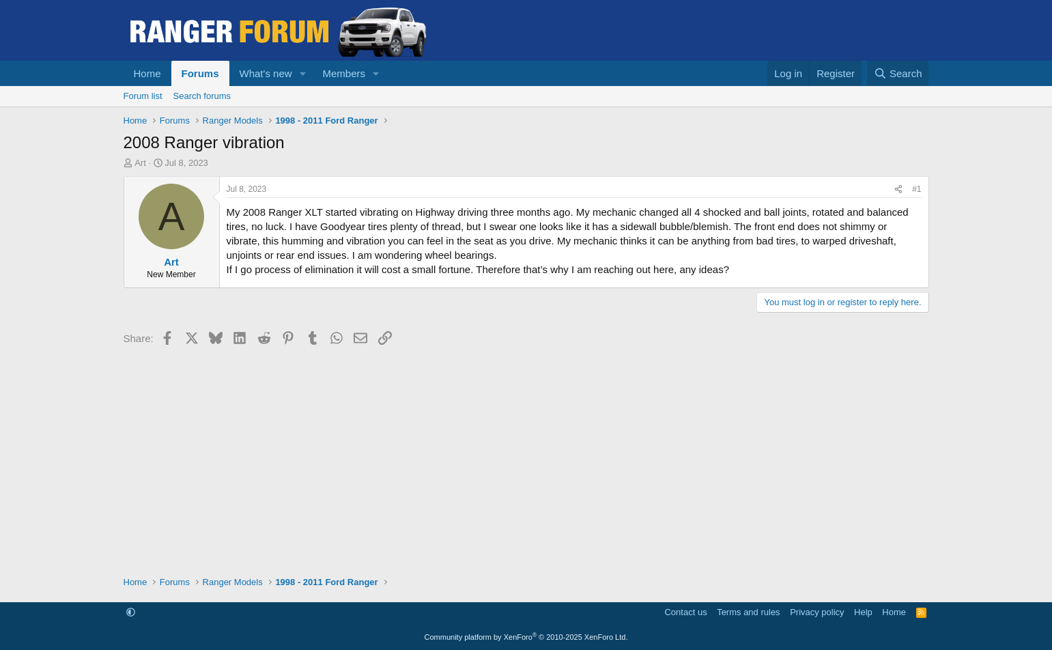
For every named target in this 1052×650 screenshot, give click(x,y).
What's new (266, 73)
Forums (200, 73)
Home (147, 73)
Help (863, 612)
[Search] (898, 73)
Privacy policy (817, 612)
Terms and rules (748, 612)
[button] (302, 73)
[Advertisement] (526, 459)
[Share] (898, 189)
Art (140, 163)
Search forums (202, 96)
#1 (916, 189)
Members (343, 73)
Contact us (685, 612)
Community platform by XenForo (526, 637)
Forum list (143, 96)
